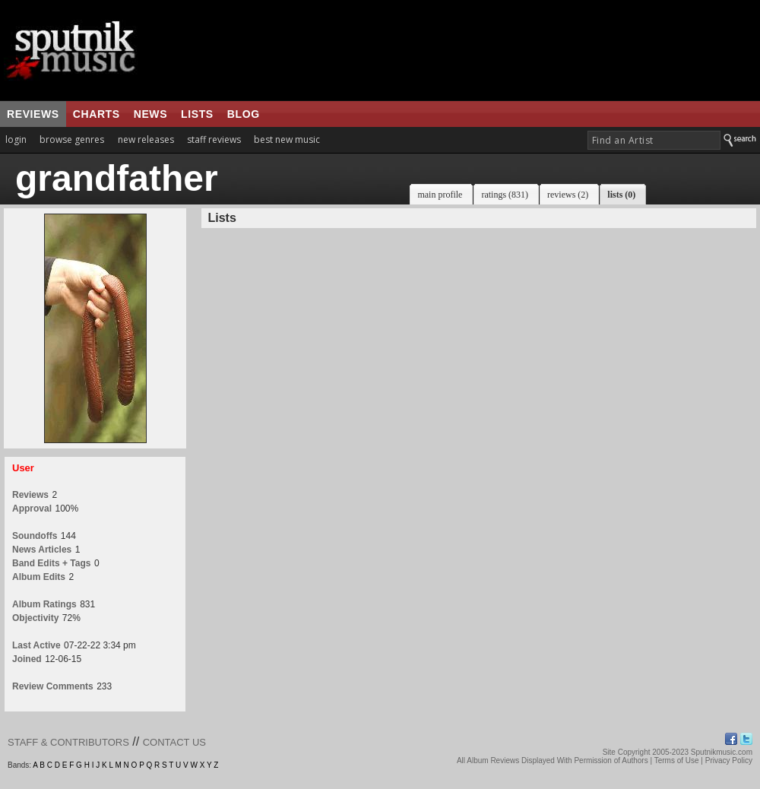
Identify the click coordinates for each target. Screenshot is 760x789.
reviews (33, 114)
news (150, 114)
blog (243, 114)
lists (197, 114)
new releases (146, 139)
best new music (287, 139)
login (16, 139)
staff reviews (214, 139)
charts (96, 114)
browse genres (72, 139)
